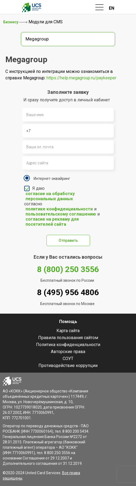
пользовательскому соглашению (61, 214)
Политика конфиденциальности (68, 344)
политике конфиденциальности (59, 209)
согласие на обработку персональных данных (50, 196)
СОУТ (68, 358)
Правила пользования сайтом (68, 337)
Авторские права (68, 351)
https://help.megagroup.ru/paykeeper (81, 77)
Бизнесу (11, 22)
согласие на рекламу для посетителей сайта (52, 222)
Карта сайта (68, 330)
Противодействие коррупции (68, 365)
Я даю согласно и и (63, 206)
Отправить (68, 240)
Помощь (68, 321)
